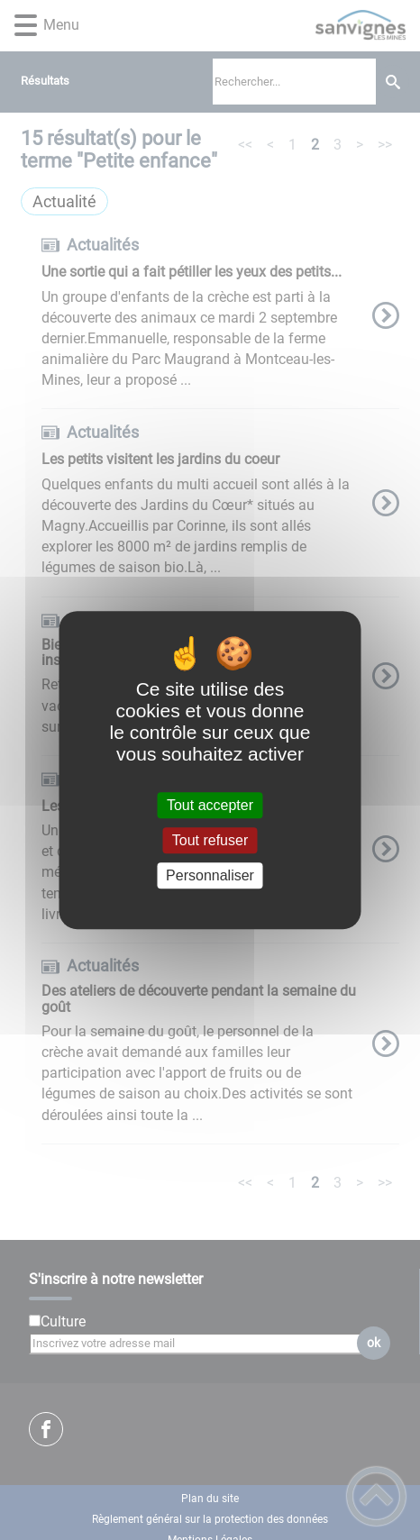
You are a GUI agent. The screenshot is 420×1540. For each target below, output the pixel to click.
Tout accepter (210, 805)
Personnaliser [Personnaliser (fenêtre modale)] (210, 875)
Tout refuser (210, 840)
